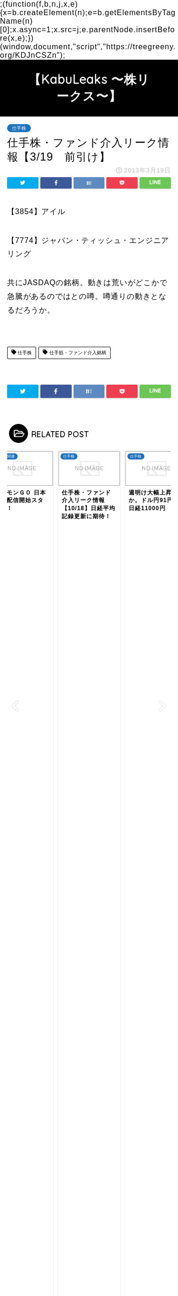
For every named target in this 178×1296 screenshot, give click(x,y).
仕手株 (19, 128)
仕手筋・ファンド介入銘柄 (74, 352)
